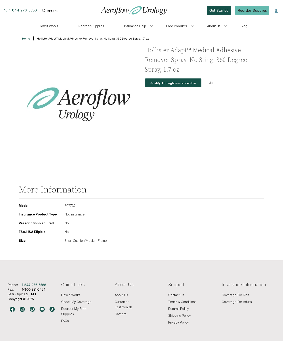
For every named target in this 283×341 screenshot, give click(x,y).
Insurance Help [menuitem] (135, 26)
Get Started (218, 10)
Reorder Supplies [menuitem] (91, 26)
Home (26, 38)
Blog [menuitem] (244, 26)
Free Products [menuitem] (176, 26)
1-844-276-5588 (20, 10)
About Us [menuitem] (213, 26)
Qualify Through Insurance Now (173, 83)
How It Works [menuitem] (48, 26)
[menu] (141, 26)
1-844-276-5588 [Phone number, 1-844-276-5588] (34, 285)
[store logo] (134, 10)
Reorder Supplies (252, 10)
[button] (276, 10)
